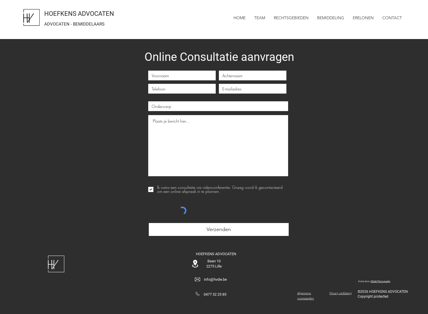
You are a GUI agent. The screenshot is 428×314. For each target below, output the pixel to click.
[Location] (195, 263)
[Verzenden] (219, 229)
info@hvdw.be (215, 279)
